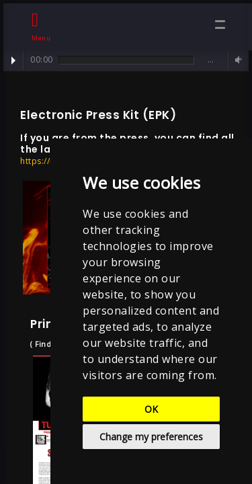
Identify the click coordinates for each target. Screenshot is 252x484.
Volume (236, 60)
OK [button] (151, 409)
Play (13, 60)
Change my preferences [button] (151, 436)
